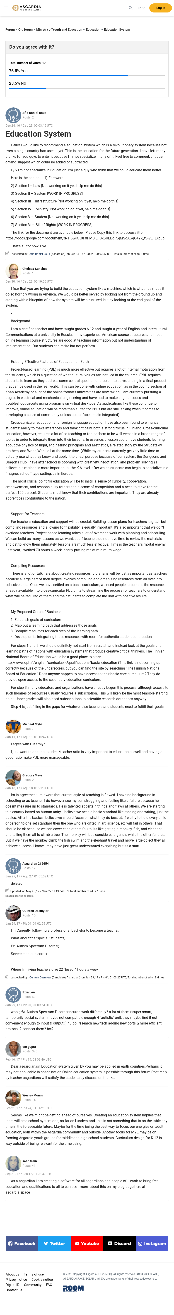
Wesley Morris (32, 1095)
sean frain (29, 1161)
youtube (90, 1243)
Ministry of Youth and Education (59, 29)
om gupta (29, 1047)
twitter (57, 1243)
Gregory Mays (32, 775)
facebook (24, 1243)
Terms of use (34, 1274)
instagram (155, 1243)
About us (12, 1274)
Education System (117, 29)
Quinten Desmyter (35, 911)
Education (93, 29)
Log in (160, 9)
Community (32, 1285)
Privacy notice (16, 1280)
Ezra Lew (28, 992)
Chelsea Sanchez (34, 269)
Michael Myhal (33, 724)
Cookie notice (42, 1280)
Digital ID (12, 1285)
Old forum (25, 29)
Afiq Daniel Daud (34, 113)
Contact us (14, 1290)
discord (122, 1243)
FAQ (49, 1285)
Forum (10, 29)
